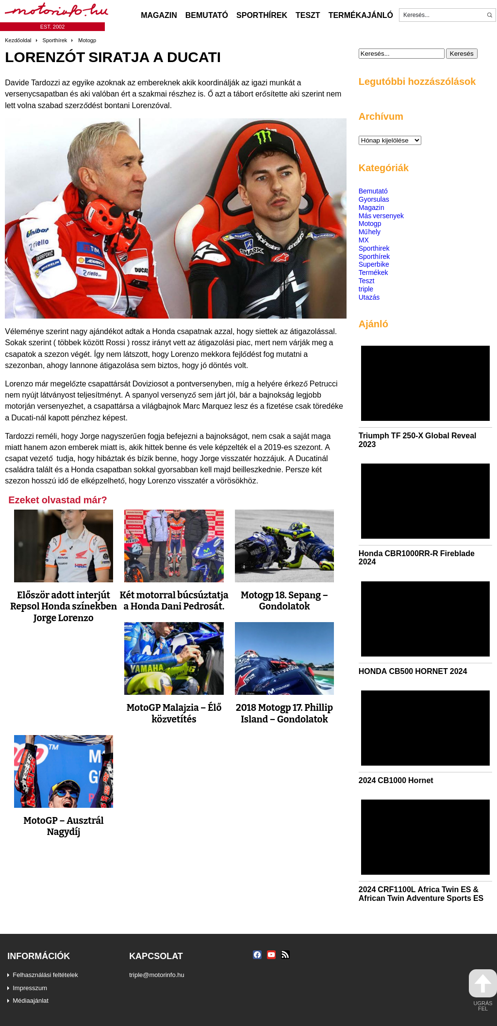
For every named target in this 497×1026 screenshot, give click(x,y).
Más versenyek (381, 215)
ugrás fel (483, 990)
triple (366, 289)
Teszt (308, 15)
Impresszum (30, 988)
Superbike (374, 264)
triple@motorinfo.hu (156, 974)
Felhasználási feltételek (45, 974)
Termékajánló (361, 15)
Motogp (87, 40)
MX (364, 240)
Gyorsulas (374, 199)
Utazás (369, 297)
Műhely (370, 231)
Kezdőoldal (18, 40)
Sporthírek (261, 15)
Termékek (373, 272)
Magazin (159, 15)
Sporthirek (374, 248)
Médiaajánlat (31, 1000)
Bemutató (206, 15)
